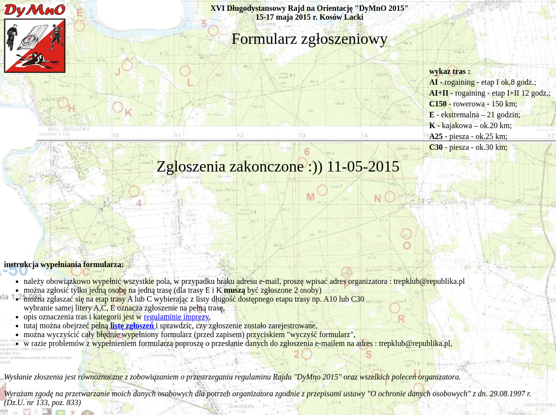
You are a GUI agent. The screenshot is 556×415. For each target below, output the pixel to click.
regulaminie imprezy (176, 316)
